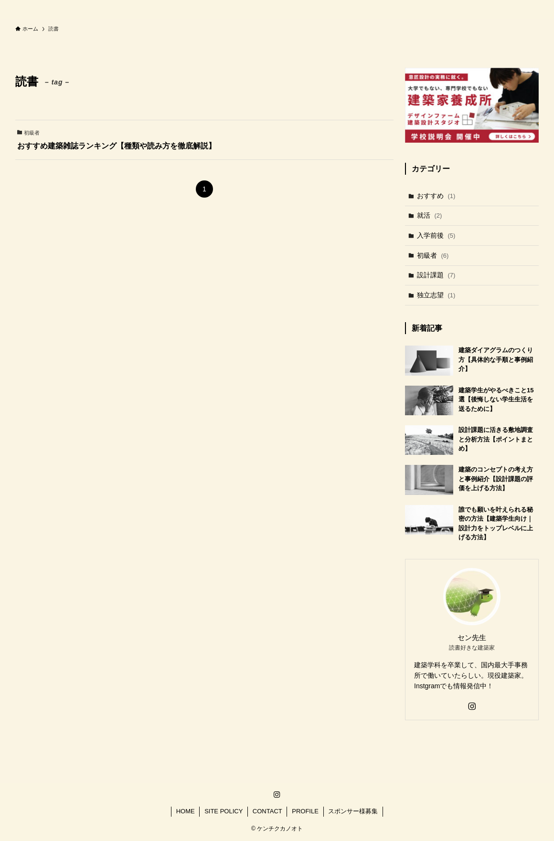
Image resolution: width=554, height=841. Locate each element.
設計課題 (436, 275)
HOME (185, 811)
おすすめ (436, 196)
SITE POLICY (223, 811)
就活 (429, 215)
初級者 (433, 255)
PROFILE (305, 811)
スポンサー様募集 (353, 811)
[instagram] (472, 706)
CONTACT (267, 811)
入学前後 (436, 235)
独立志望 (436, 295)
